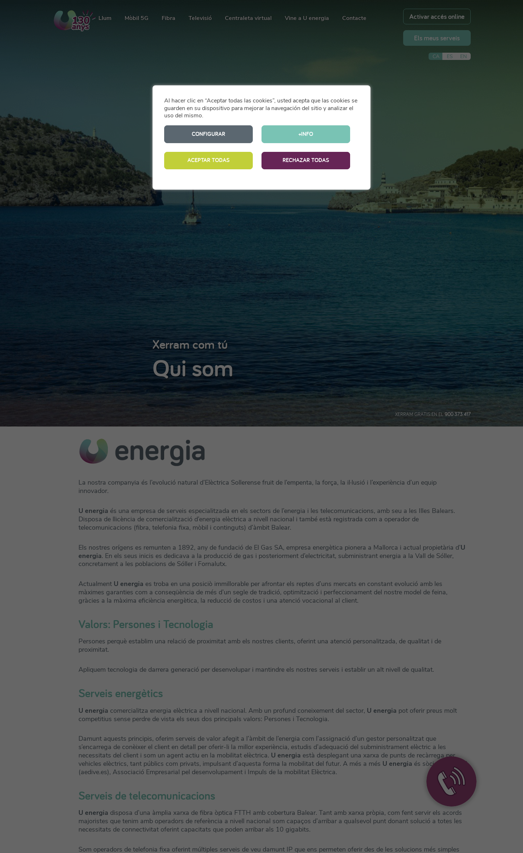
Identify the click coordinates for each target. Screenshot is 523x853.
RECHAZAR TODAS (306, 160)
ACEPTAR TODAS (208, 160)
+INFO (306, 134)
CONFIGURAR (208, 134)
